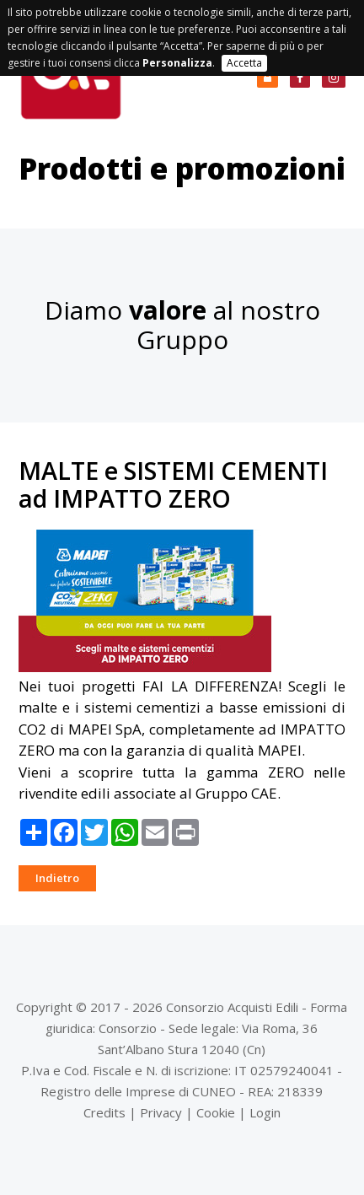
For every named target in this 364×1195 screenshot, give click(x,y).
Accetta (244, 63)
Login (265, 1112)
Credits (104, 1112)
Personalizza (177, 63)
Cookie (215, 1112)
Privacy (161, 1112)
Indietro (57, 877)
